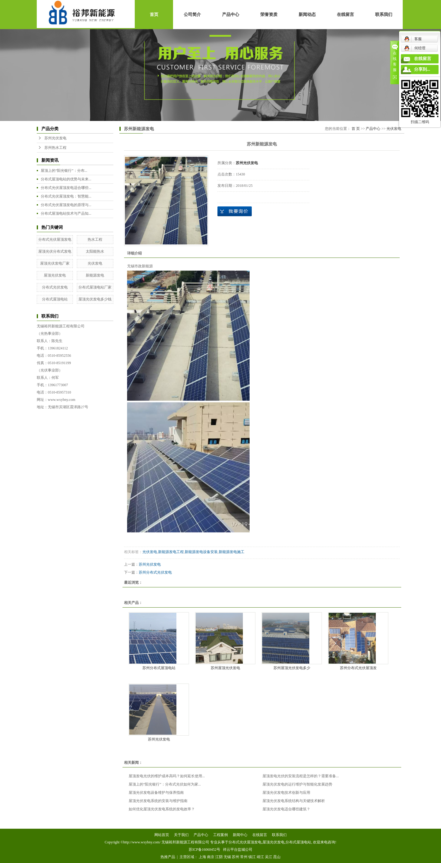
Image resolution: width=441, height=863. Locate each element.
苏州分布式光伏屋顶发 (358, 668)
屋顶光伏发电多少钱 (94, 299)
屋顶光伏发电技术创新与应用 (286, 792)
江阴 (219, 857)
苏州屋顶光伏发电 (225, 668)
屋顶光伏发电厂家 (55, 263)
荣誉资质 (268, 14)
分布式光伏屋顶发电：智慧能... (66, 196)
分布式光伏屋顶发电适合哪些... (66, 188)
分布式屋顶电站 (55, 299)
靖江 (260, 857)
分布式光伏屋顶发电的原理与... (66, 205)
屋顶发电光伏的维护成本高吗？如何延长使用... (167, 776)
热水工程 (95, 239)
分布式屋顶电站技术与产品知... (66, 213)
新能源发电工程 (171, 552)
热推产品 (167, 857)
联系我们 (383, 14)
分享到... (422, 69)
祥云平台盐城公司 (237, 849)
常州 (243, 857)
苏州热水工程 (55, 147)
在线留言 (345, 14)
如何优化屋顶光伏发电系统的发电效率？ (162, 809)
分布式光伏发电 (55, 287)
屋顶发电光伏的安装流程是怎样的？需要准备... (300, 776)
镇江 (252, 857)
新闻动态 (307, 14)
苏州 (235, 857)
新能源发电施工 (231, 552)
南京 (210, 857)
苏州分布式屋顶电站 (158, 668)
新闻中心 (240, 835)
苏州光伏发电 (55, 138)
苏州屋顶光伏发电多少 (291, 668)
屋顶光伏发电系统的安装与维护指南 (158, 801)
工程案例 (220, 835)
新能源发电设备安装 (201, 552)
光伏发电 (95, 263)
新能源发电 (95, 275)
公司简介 (192, 14)
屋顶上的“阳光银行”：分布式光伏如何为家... (165, 784)
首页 (154, 14)
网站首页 (161, 835)
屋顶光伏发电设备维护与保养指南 (156, 792)
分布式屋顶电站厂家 (94, 287)
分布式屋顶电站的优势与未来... (66, 179)
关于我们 (181, 835)
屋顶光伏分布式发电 (54, 251)
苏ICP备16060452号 (204, 849)
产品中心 (230, 14)
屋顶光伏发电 (55, 275)
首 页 (356, 128)
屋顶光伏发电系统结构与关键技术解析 (293, 801)
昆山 (277, 857)
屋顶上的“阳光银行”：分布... (64, 170)
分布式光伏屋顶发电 (54, 239)
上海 (202, 857)
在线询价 (234, 211)
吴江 (268, 857)
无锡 (227, 857)
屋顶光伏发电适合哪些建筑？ (286, 809)
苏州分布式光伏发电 (155, 572)
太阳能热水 (95, 251)
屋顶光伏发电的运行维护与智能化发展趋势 (297, 784)
